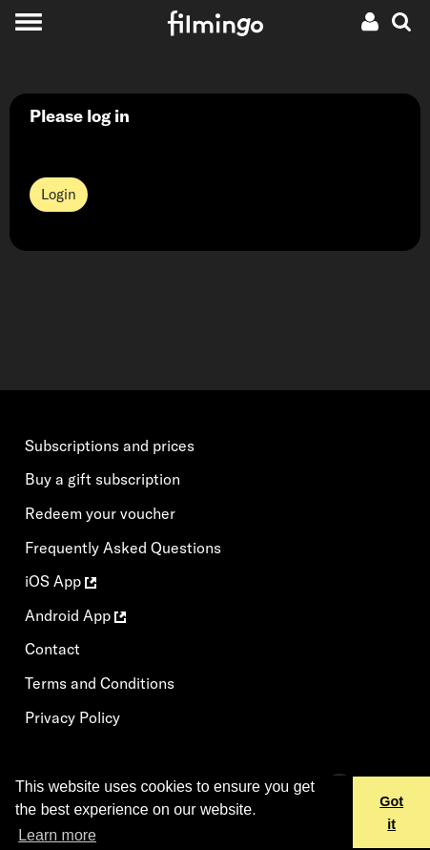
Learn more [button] (57, 835)
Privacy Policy (72, 717)
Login (58, 194)
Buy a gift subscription (102, 478)
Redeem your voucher (100, 513)
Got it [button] (391, 813)
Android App (75, 615)
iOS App (60, 581)
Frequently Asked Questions (123, 547)
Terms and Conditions (99, 683)
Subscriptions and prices (110, 445)
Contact (52, 648)
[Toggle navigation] (28, 21)
